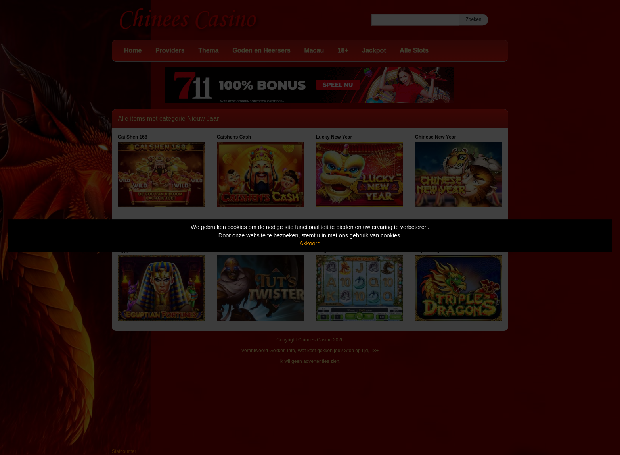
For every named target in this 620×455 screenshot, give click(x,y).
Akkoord (310, 243)
